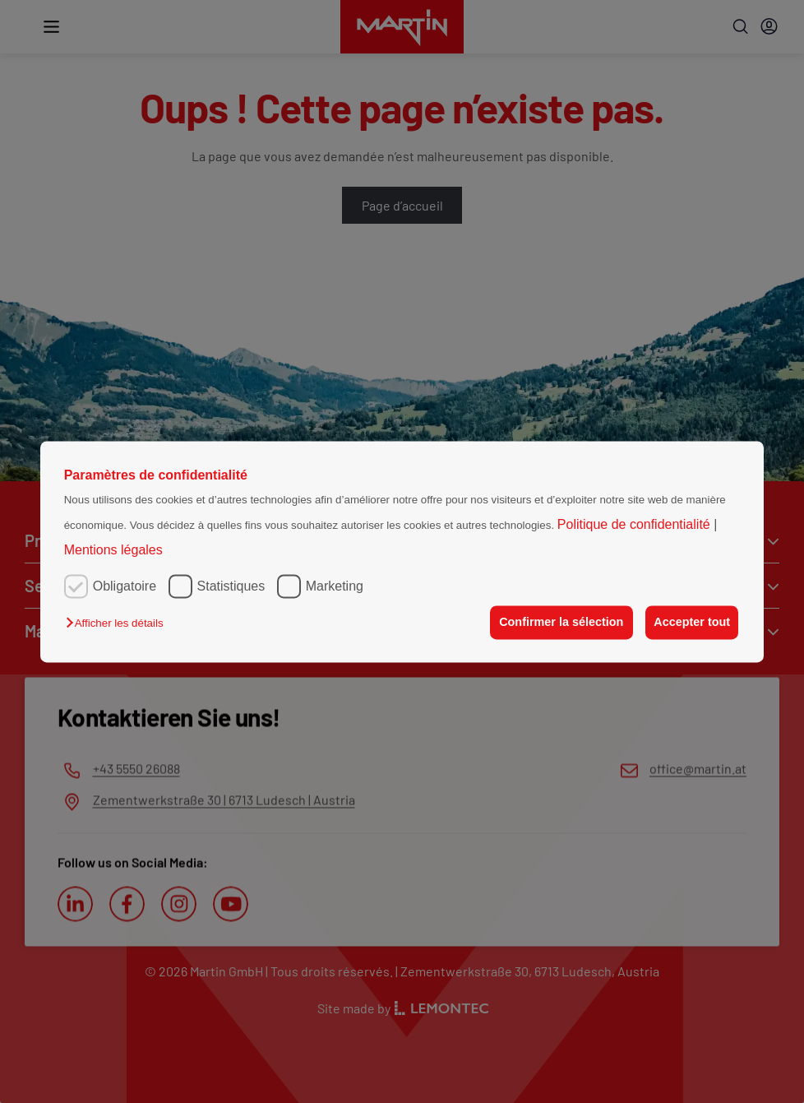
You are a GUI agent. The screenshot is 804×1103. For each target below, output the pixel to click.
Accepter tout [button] (691, 622)
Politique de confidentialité (635, 525)
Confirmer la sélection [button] (558, 622)
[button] (118, 624)
